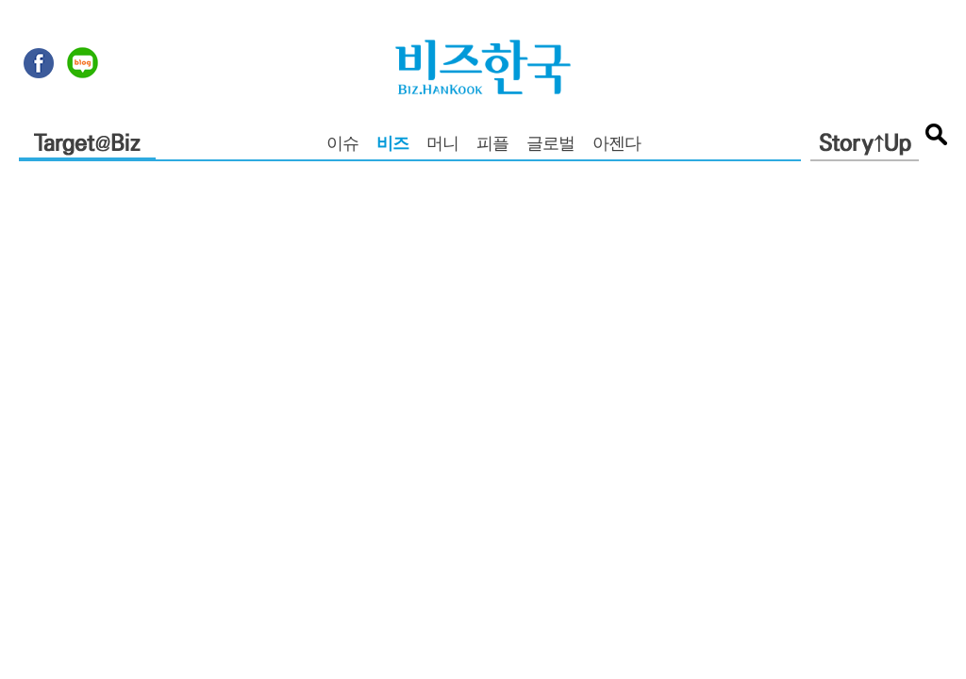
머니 (442, 145)
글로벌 (550, 145)
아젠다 (616, 145)
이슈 (342, 145)
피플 (492, 145)
